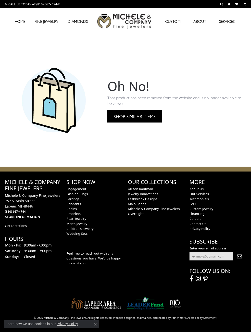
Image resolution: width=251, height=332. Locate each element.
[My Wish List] (236, 4)
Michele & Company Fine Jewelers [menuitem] (154, 209)
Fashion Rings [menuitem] (77, 194)
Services (227, 21)
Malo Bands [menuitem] (137, 204)
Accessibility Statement (202, 318)
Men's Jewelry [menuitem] (76, 223)
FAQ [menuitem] (192, 204)
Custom (172, 21)
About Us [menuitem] (196, 189)
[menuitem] (96, 303)
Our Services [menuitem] (199, 194)
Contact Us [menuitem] (197, 223)
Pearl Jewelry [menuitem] (76, 218)
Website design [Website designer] (122, 318)
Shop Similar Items (134, 116)
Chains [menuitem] (71, 209)
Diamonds (78, 21)
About (199, 21)
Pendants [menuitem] (73, 204)
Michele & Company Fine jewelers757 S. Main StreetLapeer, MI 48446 (32, 206)
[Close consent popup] (95, 324)
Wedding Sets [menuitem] (77, 233)
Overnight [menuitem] (136, 213)
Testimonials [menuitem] (199, 199)
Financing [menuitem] (196, 213)
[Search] (221, 4)
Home (19, 21)
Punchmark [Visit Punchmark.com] (179, 318)
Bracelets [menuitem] (73, 213)
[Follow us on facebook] (191, 279)
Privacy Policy (67, 324)
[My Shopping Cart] (244, 4)
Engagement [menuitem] (76, 189)
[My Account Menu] (229, 4)
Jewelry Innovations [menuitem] (143, 194)
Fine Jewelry (46, 21)
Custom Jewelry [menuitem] (201, 209)
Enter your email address (207, 248)
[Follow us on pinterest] (205, 279)
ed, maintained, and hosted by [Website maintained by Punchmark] (152, 318)
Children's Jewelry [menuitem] (80, 228)
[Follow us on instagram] (198, 279)
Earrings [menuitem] (72, 199)
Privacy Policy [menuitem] (199, 228)
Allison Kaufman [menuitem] (140, 189)
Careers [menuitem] (195, 218)
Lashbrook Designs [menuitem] (142, 199)
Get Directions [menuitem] (16, 225)
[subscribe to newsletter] (239, 256)
